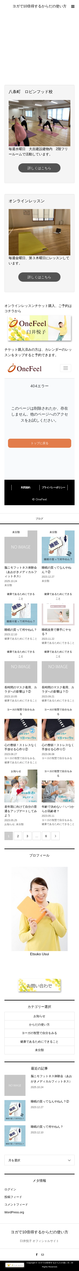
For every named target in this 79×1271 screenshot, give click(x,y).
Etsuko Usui (39, 954)
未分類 (39, 1050)
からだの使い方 (39, 1024)
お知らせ (39, 1016)
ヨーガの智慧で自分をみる (39, 1033)
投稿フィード (13, 1197)
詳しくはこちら (39, 168)
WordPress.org (14, 1212)
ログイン (10, 1189)
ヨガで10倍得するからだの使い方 (39, 6)
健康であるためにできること (39, 1041)
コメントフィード (16, 1204)
